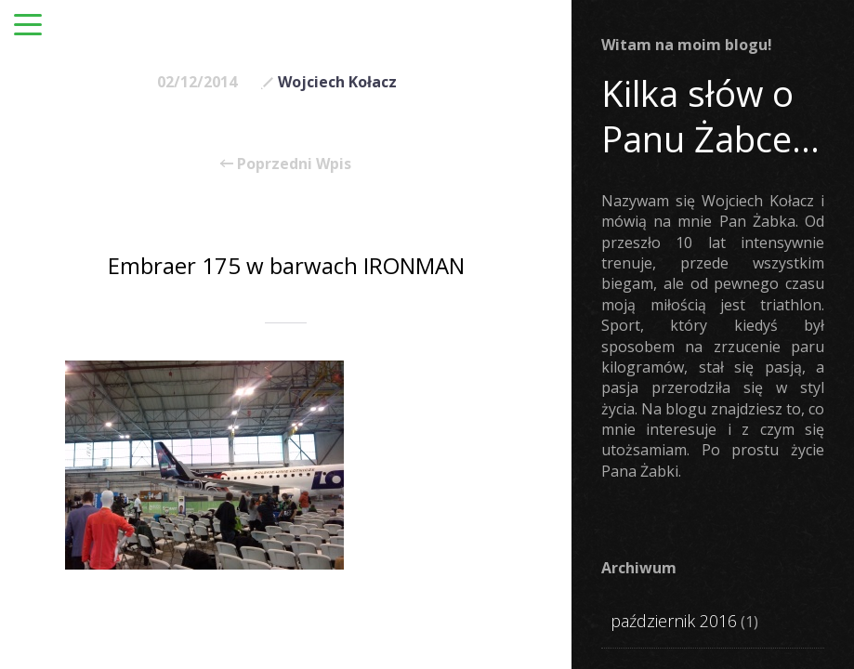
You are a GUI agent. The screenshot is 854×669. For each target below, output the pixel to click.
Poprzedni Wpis (285, 163)
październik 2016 (674, 621)
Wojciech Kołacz (337, 82)
